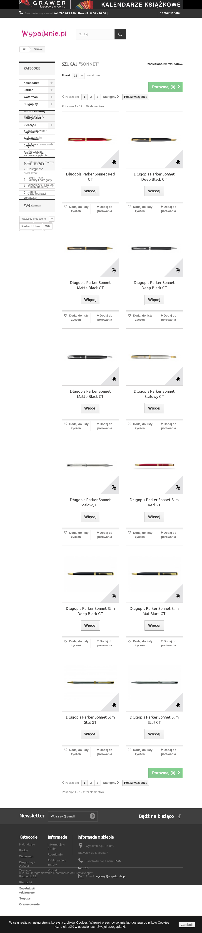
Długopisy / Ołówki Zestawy (35, 107)
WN (47, 357)
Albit (39, 364)
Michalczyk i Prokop (40, 286)
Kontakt (53, 870)
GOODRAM (35, 279)
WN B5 (45, 412)
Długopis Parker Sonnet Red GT (90, 176)
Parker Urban (31, 357)
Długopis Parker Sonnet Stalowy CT (90, 502)
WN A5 (40, 391)
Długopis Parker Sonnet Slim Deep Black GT (90, 611)
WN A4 (39, 384)
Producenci (34, 267)
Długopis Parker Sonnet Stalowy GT (154, 394)
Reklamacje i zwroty (40, 214)
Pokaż (66, 75)
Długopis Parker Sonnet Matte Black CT (90, 394)
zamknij (187, 924)
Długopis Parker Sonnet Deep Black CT (154, 285)
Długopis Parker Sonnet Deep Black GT (154, 176)
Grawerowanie (34, 153)
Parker (28, 90)
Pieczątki (30, 125)
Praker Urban (31, 377)
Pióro (25, 371)
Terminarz (28, 412)
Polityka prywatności (40, 196)
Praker (26, 350)
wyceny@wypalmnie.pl (111, 876)
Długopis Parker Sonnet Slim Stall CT (154, 719)
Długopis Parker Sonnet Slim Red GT (154, 502)
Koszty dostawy (37, 238)
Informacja (34, 170)
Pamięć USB (32, 118)
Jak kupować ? (37, 182)
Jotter (26, 384)
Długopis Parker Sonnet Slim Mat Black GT (154, 611)
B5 (43, 398)
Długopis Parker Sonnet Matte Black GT (90, 285)
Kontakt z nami (170, 13)
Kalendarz (29, 398)
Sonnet (40, 418)
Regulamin (34, 189)
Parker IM (28, 405)
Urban (26, 418)
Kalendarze (31, 83)
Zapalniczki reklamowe (32, 135)
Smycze (29, 146)
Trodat (31, 299)
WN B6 (26, 425)
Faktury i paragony (39, 232)
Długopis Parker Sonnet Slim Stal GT (90, 719)
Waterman (31, 97)
